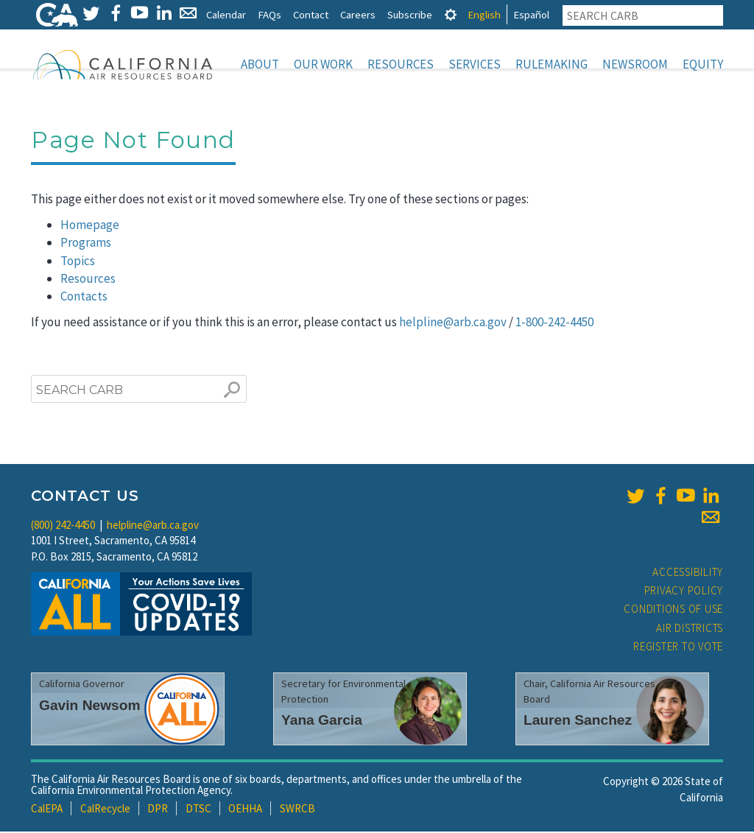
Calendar (226, 14)
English (484, 14)
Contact (310, 14)
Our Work (323, 64)
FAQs (269, 14)
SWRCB (297, 810)
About (260, 64)
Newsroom (635, 64)
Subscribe (409, 14)
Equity (703, 64)
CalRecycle (105, 810)
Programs (85, 244)
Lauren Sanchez (578, 721)
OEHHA (245, 810)
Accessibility (687, 573)
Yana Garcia (321, 721)
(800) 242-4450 (63, 526)
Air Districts (689, 629)
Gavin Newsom (90, 706)
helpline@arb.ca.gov (453, 323)
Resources (400, 64)
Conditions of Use (673, 610)
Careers (358, 14)
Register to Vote (678, 648)
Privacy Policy (684, 592)
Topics (77, 262)
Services (474, 64)
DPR (157, 810)
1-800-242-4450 (554, 323)
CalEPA (47, 810)
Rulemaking (551, 64)
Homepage (89, 226)
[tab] (450, 14)
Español (531, 14)
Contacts (84, 297)
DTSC (198, 810)
